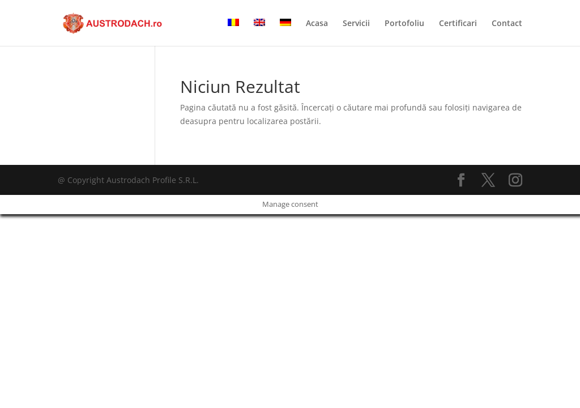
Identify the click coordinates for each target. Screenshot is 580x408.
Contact (507, 23)
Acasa (317, 23)
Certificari (458, 23)
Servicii (356, 23)
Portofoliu (404, 23)
